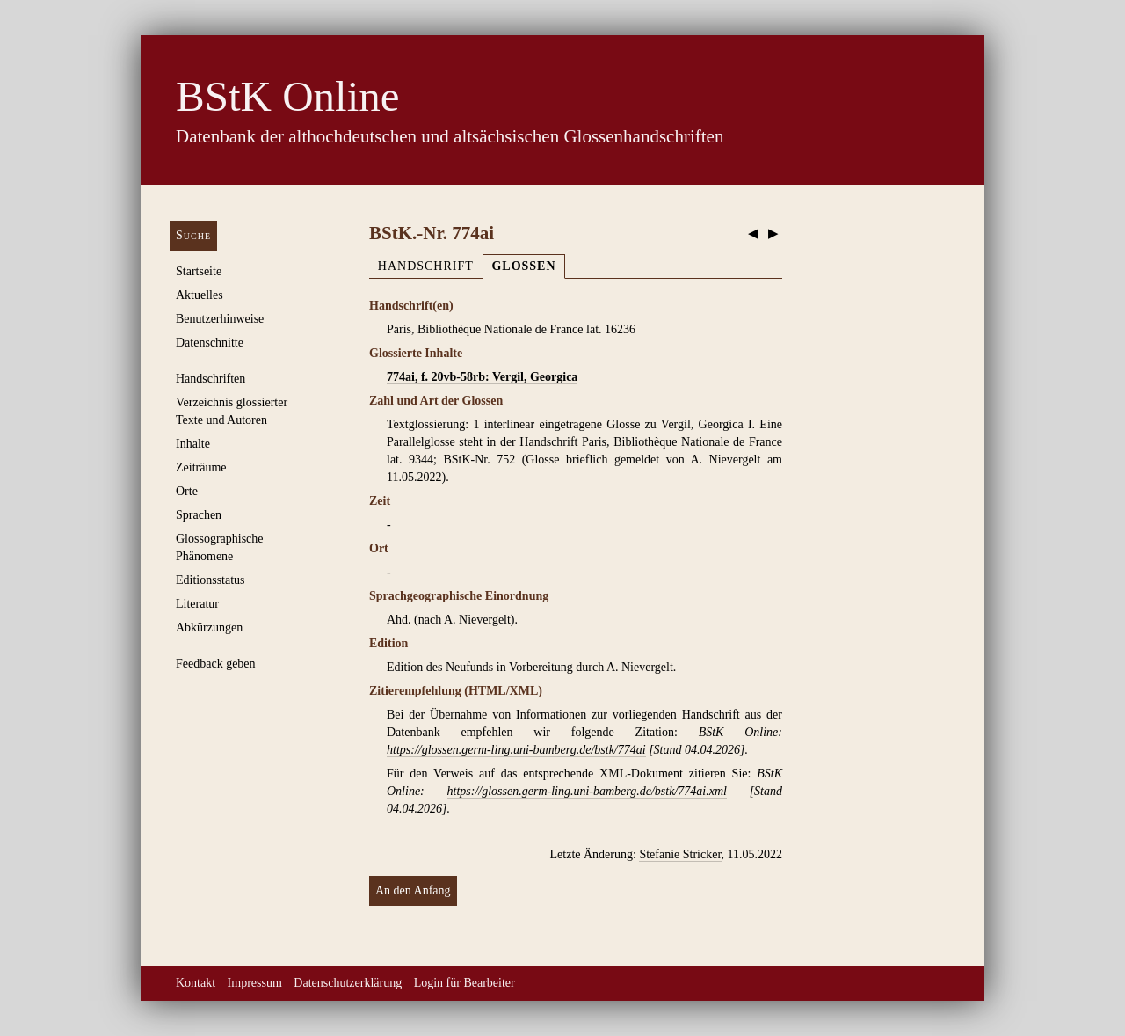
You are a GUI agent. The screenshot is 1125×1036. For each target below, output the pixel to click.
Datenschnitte (209, 342)
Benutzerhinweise (220, 318)
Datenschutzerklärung (348, 982)
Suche (193, 235)
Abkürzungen (209, 627)
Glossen (523, 266)
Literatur (197, 603)
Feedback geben (216, 663)
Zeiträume (201, 467)
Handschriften (210, 378)
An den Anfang (413, 890)
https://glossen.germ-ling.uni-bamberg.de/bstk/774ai (516, 749)
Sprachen (198, 515)
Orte (187, 491)
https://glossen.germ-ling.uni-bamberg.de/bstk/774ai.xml (587, 791)
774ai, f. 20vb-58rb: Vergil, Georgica (482, 376)
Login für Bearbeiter (464, 982)
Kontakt (195, 982)
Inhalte (193, 443)
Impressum (255, 982)
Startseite (198, 271)
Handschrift (426, 266)
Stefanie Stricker (680, 854)
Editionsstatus (210, 580)
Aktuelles (199, 295)
